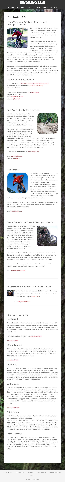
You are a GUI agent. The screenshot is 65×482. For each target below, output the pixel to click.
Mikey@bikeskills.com (24, 301)
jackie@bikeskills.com (13, 407)
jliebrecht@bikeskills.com (18, 270)
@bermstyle (16, 98)
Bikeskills (32, 2)
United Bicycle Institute (36, 85)
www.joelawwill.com (36, 336)
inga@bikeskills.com (16, 156)
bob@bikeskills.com (16, 211)
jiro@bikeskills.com (12, 360)
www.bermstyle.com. (33, 151)
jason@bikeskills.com (17, 96)
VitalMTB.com (35, 296)
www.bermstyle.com (33, 92)
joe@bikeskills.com (12, 340)
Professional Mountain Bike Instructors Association (35, 83)
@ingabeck (16, 158)
